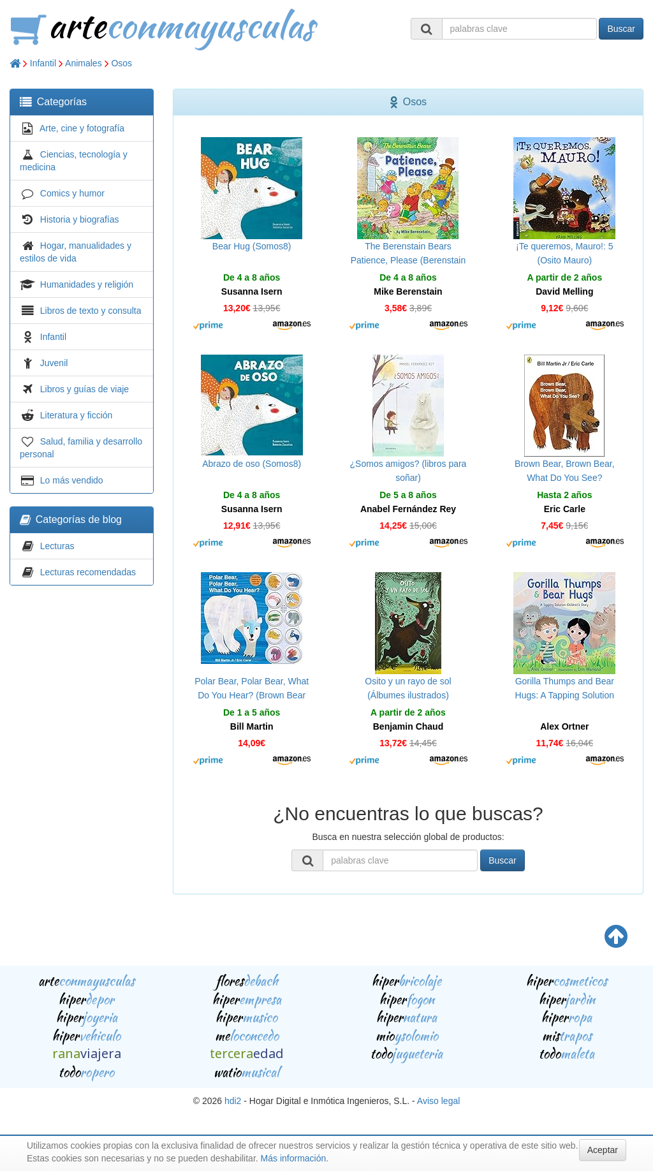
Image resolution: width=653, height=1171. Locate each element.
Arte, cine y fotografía (82, 128)
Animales (83, 63)
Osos (121, 63)
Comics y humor (72, 193)
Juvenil (54, 363)
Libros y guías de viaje (84, 389)
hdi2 (232, 1101)
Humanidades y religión (86, 284)
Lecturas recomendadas (88, 572)
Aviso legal (438, 1101)
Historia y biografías (79, 219)
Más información (293, 1158)
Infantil (43, 63)
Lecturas (57, 546)
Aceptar (602, 1150)
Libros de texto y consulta (91, 311)
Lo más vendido (71, 480)
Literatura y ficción (76, 415)
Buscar (621, 29)
